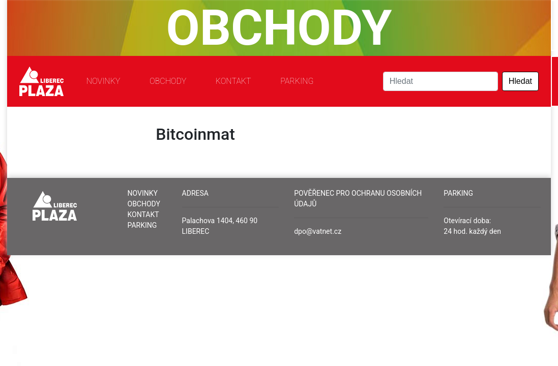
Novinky (103, 81)
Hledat (520, 81)
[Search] (440, 81)
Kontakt (233, 81)
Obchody (168, 81)
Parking (296, 81)
